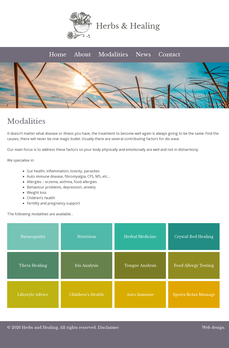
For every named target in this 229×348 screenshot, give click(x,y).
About (82, 54)
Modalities (113, 54)
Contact (169, 54)
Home (57, 54)
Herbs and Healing (40, 327)
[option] (114, 85)
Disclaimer (108, 327)
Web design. (213, 327)
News (143, 54)
